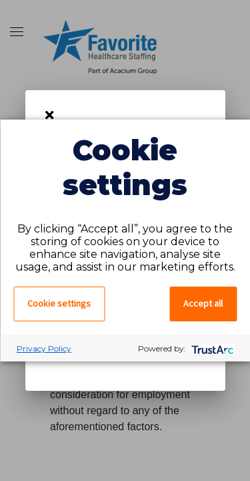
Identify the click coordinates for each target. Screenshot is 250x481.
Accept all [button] (203, 303)
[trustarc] (211, 348)
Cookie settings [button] (59, 303)
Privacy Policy (44, 348)
